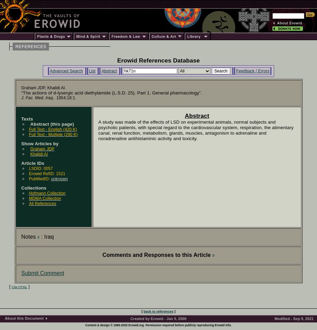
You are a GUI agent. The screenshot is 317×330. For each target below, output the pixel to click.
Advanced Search (66, 71)
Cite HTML (19, 287)
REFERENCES (30, 46)
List (92, 71)
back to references (158, 311)
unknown (59, 179)
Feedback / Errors (252, 71)
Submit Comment (42, 273)
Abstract (109, 71)
